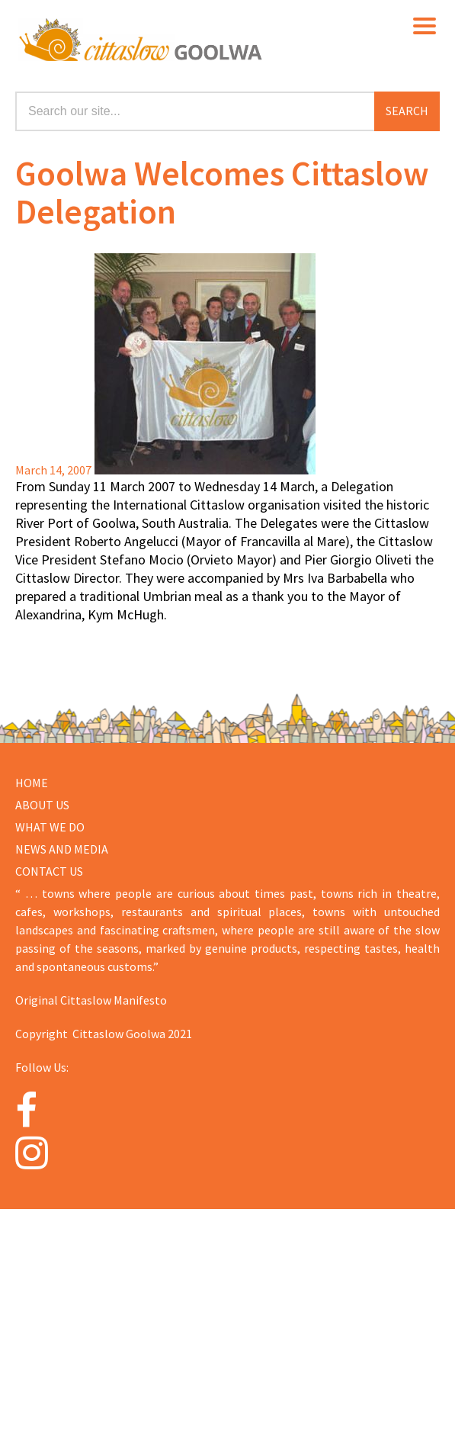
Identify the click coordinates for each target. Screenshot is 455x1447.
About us (42, 804)
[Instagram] (50, 1152)
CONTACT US (49, 871)
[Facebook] (50, 1111)
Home (31, 782)
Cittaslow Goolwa (235, 38)
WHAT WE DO (50, 826)
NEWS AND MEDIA (61, 849)
